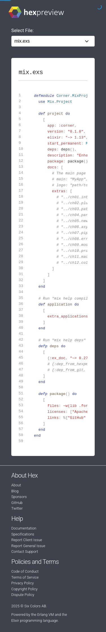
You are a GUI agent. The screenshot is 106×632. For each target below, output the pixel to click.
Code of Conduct (25, 571)
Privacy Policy (22, 583)
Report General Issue (28, 546)
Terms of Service (25, 577)
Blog (15, 491)
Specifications (22, 534)
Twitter (17, 508)
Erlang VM (45, 614)
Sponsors (19, 497)
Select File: (22, 30)
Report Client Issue (26, 540)
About (16, 485)
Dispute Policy (22, 595)
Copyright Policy (24, 589)
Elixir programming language (34, 620)
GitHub (17, 503)
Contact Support (24, 551)
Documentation (23, 528)
